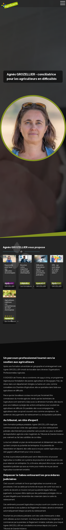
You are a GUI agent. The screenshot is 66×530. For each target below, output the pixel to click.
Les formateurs (26, 286)
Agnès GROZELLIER (9, 285)
